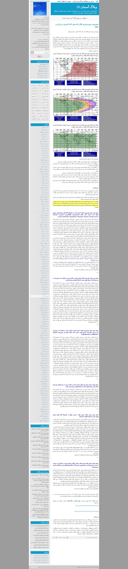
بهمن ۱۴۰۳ (45, 148)
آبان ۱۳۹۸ (46, 293)
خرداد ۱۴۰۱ (45, 222)
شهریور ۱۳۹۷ (45, 326)
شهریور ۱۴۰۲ (45, 187)
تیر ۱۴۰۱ (46, 219)
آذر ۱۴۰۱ (46, 208)
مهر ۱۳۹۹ (46, 268)
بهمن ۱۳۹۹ (45, 259)
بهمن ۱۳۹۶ (45, 342)
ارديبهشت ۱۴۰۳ (44, 169)
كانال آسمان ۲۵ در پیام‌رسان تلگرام (41, 557)
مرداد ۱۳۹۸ (45, 300)
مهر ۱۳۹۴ (46, 406)
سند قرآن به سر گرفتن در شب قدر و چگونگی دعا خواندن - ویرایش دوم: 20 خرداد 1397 (40, 486)
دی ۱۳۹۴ (46, 399)
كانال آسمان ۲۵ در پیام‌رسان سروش (40, 560)
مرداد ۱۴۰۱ (45, 217)
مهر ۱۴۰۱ (46, 213)
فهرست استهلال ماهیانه (64, 1)
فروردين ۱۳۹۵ (45, 393)
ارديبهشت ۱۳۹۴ (44, 416)
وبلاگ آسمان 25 (87, 7)
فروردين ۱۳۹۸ (45, 309)
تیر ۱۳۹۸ (46, 303)
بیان (89, 567)
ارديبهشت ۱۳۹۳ (44, 420)
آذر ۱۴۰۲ (46, 180)
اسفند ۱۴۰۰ (45, 229)
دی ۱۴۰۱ (46, 206)
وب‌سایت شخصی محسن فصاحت (41, 555)
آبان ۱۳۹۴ (46, 404)
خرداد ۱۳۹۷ (45, 333)
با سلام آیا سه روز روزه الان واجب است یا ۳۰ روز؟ (39, 525)
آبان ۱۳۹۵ (46, 376)
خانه (97, 1)
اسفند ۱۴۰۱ (45, 201)
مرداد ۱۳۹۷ (45, 328)
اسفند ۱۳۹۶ (45, 339)
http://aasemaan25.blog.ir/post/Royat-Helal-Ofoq (86, 505)
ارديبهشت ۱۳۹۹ (44, 279)
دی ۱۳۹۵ (46, 372)
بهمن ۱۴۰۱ (45, 203)
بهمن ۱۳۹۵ (45, 370)
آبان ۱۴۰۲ (46, 183)
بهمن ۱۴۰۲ (45, 176)
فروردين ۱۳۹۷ (45, 337)
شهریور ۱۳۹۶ (45, 353)
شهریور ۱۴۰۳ (45, 159)
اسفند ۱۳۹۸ (45, 284)
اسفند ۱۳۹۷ (45, 312)
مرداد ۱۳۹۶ (45, 356)
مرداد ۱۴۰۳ (45, 162)
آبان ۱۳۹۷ (46, 321)
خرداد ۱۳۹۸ (45, 305)
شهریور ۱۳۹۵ (45, 381)
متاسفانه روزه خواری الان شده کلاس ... (41, 530)
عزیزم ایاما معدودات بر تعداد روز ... (41, 528)
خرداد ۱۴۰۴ (45, 139)
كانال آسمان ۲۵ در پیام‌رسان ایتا (41, 562)
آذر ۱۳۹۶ (46, 346)
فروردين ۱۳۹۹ (45, 282)
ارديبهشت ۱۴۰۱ (44, 224)
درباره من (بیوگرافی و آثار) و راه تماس (83, 1)
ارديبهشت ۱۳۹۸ (44, 307)
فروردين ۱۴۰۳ (45, 171)
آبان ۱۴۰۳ (46, 155)
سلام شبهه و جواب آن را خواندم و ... (41, 537)
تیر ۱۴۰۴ (46, 136)
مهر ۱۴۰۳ (46, 157)
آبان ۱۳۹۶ (46, 349)
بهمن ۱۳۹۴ (45, 397)
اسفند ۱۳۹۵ (45, 367)
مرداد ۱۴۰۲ (45, 189)
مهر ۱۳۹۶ (46, 351)
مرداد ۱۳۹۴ (45, 411)
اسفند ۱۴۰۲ (45, 173)
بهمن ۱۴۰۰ (45, 231)
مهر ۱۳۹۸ (46, 296)
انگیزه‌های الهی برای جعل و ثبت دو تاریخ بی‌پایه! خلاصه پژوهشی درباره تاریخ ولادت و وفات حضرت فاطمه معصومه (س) (40, 510)
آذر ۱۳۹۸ (46, 291)
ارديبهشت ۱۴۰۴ (44, 141)
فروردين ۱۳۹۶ (45, 365)
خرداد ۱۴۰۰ (45, 249)
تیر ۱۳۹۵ (46, 386)
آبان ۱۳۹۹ (46, 266)
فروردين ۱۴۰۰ (45, 254)
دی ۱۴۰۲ (46, 178)
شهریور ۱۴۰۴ (45, 132)
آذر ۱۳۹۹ (46, 263)
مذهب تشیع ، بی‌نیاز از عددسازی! (42, 502)
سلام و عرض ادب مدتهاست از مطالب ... (40, 547)
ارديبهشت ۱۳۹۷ (44, 335)
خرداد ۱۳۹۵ (45, 388)
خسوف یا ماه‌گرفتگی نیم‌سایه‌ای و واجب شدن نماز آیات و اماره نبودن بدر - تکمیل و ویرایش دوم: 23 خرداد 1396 (40, 516)
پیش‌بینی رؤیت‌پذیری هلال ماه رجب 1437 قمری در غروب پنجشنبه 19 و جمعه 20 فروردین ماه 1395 (40, 480)
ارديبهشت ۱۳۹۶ (44, 363)
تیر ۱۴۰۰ (46, 247)
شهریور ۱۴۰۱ (45, 215)
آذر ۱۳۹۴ (46, 402)
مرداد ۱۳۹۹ (45, 273)
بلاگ (91, 567)
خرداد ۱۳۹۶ (45, 360)
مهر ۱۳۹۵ (46, 379)
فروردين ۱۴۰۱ (45, 226)
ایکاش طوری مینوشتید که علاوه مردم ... (40, 535)
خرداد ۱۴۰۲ (45, 194)
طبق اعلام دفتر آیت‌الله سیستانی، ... (41, 540)
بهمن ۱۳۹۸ (45, 286)
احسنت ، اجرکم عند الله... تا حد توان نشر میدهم (39, 542)
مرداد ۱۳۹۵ (45, 383)
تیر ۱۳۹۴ (46, 413)
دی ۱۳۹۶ (46, 344)
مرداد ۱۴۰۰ (45, 245)
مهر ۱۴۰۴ (46, 129)
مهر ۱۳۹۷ (46, 323)
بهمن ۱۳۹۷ (45, 314)
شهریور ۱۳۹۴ (45, 409)
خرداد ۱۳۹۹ (45, 277)
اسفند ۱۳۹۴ (45, 395)
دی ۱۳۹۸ (46, 289)
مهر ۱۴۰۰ (46, 240)
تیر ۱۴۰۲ (46, 192)
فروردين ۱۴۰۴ (45, 143)
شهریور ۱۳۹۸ (45, 298)
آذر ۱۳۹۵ (46, 374)
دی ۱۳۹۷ (46, 316)
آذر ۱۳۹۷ (46, 319)
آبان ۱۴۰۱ (46, 210)
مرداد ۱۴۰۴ (45, 134)
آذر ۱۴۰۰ (46, 236)
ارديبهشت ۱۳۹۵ (44, 390)
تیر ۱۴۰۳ (46, 164)
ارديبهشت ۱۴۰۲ (44, 196)
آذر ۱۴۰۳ (46, 153)
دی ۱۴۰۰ (46, 233)
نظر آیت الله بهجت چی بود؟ (43, 532)
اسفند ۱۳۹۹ (45, 256)
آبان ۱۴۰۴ (46, 127)
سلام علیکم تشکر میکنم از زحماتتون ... (41, 544)
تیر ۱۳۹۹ (46, 275)
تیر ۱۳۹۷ (46, 330)
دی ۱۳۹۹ (46, 261)
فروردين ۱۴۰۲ (45, 199)
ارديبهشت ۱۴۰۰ (44, 252)
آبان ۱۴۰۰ (46, 238)
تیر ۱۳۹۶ (46, 358)
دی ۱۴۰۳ (46, 150)
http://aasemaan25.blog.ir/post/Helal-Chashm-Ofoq (86, 511)
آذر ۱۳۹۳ (46, 418)
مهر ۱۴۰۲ (46, 185)
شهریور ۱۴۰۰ (45, 243)
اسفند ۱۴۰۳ (45, 146)
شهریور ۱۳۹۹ (45, 270)
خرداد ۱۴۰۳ (45, 166)
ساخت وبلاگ (95, 567)
